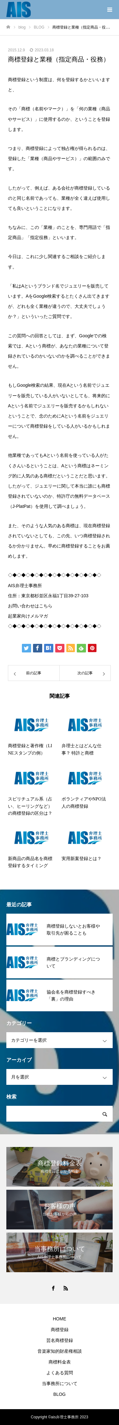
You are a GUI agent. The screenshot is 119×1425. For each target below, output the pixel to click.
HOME (59, 1318)
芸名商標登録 (59, 1340)
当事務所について (59, 1383)
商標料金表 (60, 1361)
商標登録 (60, 1329)
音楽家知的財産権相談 (59, 1351)
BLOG (59, 1394)
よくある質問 (59, 1372)
